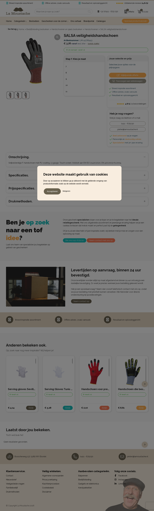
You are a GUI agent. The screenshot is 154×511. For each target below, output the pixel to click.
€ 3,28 (48, 407)
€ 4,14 (11, 407)
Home (21, 29)
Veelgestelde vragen (15, 484)
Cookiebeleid (48, 488)
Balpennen (83, 476)
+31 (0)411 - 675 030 (109, 11)
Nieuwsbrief (11, 479)
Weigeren (66, 191)
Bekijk (31, 408)
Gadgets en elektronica (88, 484)
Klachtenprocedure (50, 484)
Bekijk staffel (93, 44)
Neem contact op (81, 301)
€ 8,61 (121, 407)
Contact (9, 476)
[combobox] (61, 12)
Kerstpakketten (85, 488)
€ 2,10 (84, 407)
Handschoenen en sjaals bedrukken (66, 29)
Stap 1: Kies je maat (76, 59)
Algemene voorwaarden (53, 476)
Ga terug (12, 29)
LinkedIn (120, 483)
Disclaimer (46, 492)
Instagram (120, 479)
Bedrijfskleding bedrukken (37, 29)
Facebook (120, 475)
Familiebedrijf (12, 488)
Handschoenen (91, 29)
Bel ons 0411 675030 (74, 240)
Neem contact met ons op (101, 240)
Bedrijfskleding (84, 479)
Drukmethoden (12, 492)
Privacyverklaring (49, 479)
